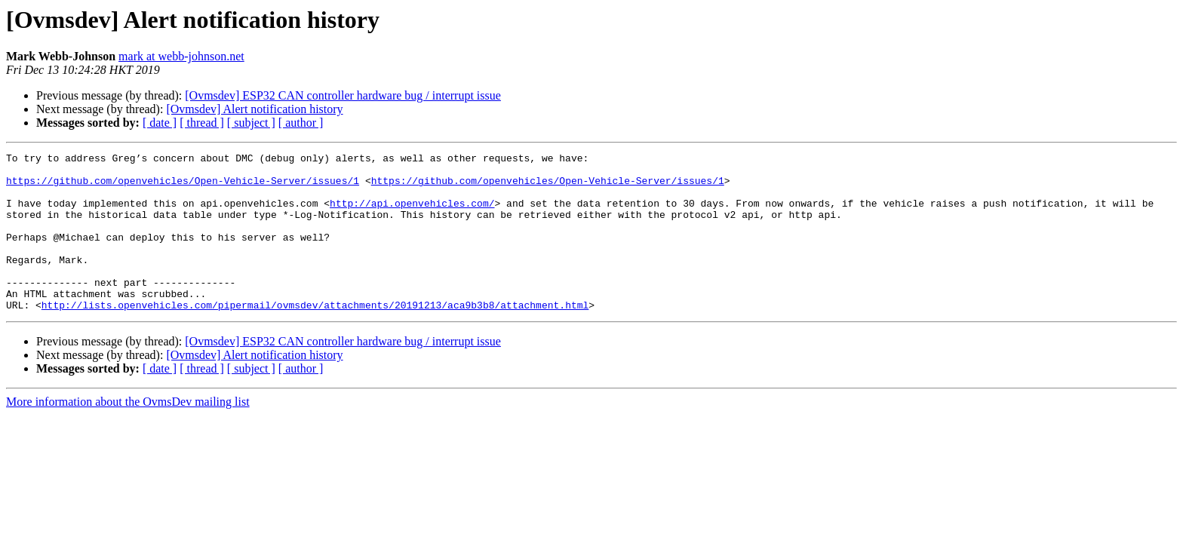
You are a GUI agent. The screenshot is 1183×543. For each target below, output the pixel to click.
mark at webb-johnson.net (181, 56)
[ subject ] (251, 122)
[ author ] (301, 122)
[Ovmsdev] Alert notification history (254, 109)
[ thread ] (202, 122)
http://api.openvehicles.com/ (412, 214)
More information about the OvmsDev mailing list (128, 433)
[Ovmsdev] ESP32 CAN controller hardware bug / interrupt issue (343, 95)
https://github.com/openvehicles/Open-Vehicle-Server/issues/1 (182, 187)
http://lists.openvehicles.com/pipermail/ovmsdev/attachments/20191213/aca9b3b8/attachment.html (314, 336)
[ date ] (160, 122)
